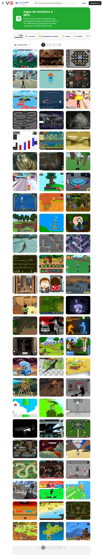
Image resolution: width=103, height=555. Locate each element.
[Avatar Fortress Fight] (78, 531)
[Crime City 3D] (25, 79)
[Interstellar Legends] (25, 58)
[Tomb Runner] (25, 387)
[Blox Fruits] (78, 264)
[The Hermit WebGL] (78, 305)
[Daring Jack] (51, 510)
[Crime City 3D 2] (78, 99)
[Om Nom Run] (25, 182)
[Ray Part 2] (51, 284)
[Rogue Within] (51, 387)
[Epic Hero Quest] (51, 264)
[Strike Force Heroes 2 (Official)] (51, 428)
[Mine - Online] (25, 223)
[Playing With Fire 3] (78, 58)
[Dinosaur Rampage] (51, 367)
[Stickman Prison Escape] (78, 408)
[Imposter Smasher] (78, 182)
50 (60, 45)
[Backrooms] (78, 141)
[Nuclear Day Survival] (78, 120)
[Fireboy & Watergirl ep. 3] (25, 264)
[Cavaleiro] (30, 36)
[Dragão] (66, 36)
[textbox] (22, 45)
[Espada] (78, 36)
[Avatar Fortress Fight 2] (25, 367)
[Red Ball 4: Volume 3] (78, 284)
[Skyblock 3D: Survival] (51, 182)
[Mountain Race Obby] (78, 449)
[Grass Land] (78, 367)
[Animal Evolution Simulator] (25, 531)
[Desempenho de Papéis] (49, 36)
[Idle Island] (78, 490)
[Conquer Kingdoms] (51, 408)
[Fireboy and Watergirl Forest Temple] (78, 510)
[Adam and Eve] (51, 202)
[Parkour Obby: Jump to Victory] (25, 99)
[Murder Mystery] (25, 305)
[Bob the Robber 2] (25, 449)
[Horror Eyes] (25, 346)
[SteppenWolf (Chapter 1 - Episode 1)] (25, 161)
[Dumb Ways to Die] (51, 79)
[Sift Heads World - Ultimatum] (51, 325)
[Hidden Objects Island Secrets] (51, 58)
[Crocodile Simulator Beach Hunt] (25, 243)
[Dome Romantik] (51, 99)
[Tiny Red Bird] (25, 408)
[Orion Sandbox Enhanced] (51, 161)
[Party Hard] (78, 79)
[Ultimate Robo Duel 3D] (51, 469)
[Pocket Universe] (51, 531)
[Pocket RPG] (25, 284)
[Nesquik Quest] (51, 346)
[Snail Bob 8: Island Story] (51, 141)
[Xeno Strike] (25, 490)
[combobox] (22, 44)
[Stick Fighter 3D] (78, 325)
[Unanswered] (25, 428)
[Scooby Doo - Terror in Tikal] (78, 243)
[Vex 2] (25, 141)
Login (84, 3)
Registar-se (95, 3)
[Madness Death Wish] (78, 469)
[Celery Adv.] (51, 223)
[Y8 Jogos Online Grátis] (9, 3)
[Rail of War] (51, 305)
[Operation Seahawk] (25, 202)
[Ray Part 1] (78, 223)
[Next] (87, 36)
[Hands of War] (78, 428)
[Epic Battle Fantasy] (78, 346)
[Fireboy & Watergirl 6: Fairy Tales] (51, 243)
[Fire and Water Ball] (25, 510)
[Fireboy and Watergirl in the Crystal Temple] (25, 120)
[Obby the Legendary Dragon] (51, 490)
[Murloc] (78, 202)
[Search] (36, 3)
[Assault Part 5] (78, 387)
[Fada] (89, 36)
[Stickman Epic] (25, 325)
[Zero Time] (51, 120)
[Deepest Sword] (51, 449)
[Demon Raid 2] (25, 469)
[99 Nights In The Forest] (78, 161)
